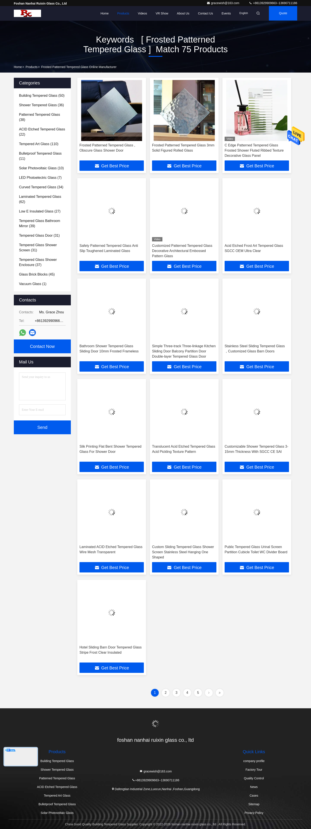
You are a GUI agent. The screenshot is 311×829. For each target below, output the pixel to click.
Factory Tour (254, 769)
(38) (39, 117)
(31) (39, 235)
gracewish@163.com (223, 3)
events (225, 13)
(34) (41, 187)
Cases (254, 795)
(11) (40, 156)
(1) (32, 284)
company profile (254, 761)
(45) (37, 274)
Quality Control (254, 778)
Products (122, 13)
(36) (41, 105)
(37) (38, 262)
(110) (38, 144)
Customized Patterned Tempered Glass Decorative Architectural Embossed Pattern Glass (182, 251)
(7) (40, 177)
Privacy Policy (253, 813)
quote (283, 13)
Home (103, 13)
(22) (42, 131)
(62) (40, 199)
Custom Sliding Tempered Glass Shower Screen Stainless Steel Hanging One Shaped (183, 552)
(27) (39, 211)
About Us (182, 13)
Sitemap (253, 804)
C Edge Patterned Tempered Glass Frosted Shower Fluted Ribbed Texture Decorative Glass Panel (254, 150)
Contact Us (204, 13)
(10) (41, 168)
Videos (141, 13)
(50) (41, 95)
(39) (39, 223)
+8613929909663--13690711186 (273, 3)
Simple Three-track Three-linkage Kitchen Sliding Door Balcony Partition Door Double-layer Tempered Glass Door (184, 351)
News (254, 787)
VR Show (160, 13)
